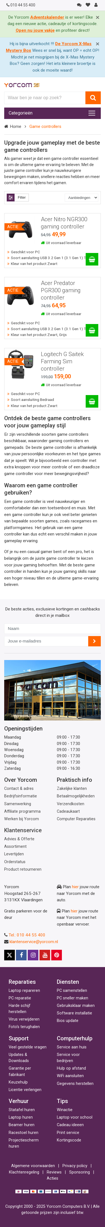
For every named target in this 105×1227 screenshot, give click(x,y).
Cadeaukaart (68, 811)
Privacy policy (74, 1165)
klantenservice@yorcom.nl (34, 941)
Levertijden (14, 854)
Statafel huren (22, 1109)
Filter (16, 197)
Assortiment (15, 846)
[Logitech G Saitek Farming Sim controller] (92, 401)
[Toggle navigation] (91, 113)
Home (15, 126)
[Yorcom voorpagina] (21, 84)
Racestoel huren (23, 1132)
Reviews (54, 1172)
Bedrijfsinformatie (20, 796)
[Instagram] (33, 955)
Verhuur (19, 1101)
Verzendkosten (70, 804)
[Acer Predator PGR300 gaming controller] (92, 330)
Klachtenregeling (24, 1172)
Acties (52, 1178)
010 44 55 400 (20, 5)
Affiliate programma (22, 811)
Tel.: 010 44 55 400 (27, 935)
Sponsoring (79, 1172)
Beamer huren (21, 1125)
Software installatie (74, 1013)
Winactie (65, 1109)
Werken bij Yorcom (21, 819)
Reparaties (22, 981)
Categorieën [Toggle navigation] (20, 113)
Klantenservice (23, 830)
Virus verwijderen (24, 1019)
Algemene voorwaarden (33, 1165)
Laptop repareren (24, 990)
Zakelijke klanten (72, 788)
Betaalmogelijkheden (76, 796)
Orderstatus (14, 862)
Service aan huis (72, 1047)
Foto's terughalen (24, 1026)
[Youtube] (44, 955)
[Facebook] (21, 955)
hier (75, 886)
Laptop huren (21, 1117)
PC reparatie (20, 998)
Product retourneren (22, 869)
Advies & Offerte (19, 839)
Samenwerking (17, 804)
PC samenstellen (72, 990)
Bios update (67, 1020)
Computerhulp (74, 1038)
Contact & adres (19, 788)
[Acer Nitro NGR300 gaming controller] (92, 259)
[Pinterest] (56, 955)
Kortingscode (69, 1140)
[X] (9, 955)
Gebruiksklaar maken (76, 1005)
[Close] (97, 17)
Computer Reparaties (76, 819)
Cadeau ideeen (70, 1125)
